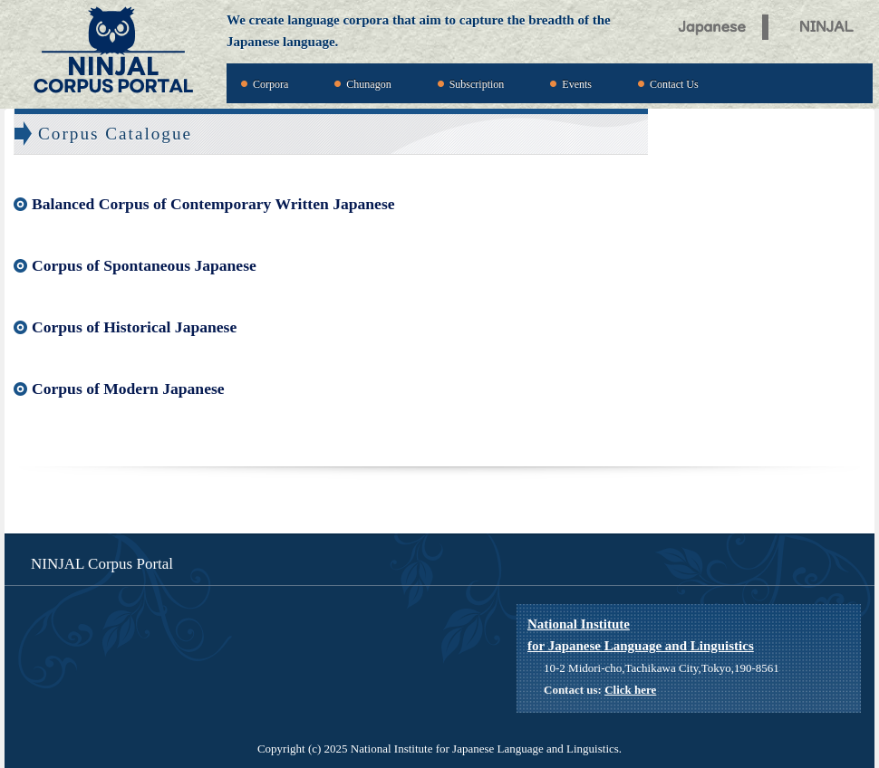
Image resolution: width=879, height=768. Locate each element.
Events (577, 84)
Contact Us (674, 84)
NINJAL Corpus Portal (113, 51)
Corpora (270, 84)
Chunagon (368, 84)
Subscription (477, 84)
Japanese (712, 24)
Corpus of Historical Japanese (134, 327)
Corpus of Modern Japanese (128, 388)
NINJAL (831, 24)
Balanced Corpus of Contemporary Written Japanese (213, 204)
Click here (630, 689)
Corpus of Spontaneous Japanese (144, 265)
